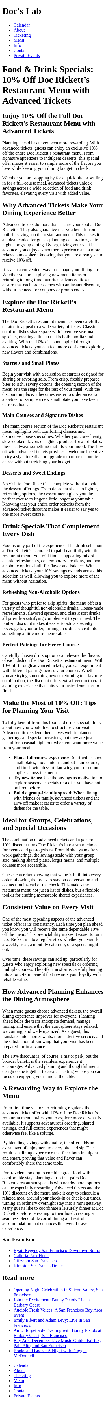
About (19, 30)
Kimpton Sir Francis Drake (38, 1265)
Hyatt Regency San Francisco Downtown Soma (57, 1250)
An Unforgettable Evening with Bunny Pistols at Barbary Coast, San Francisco (57, 1333)
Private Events (27, 55)
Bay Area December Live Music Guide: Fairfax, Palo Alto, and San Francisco (57, 1343)
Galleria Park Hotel (31, 1255)
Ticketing (22, 35)
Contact (21, 50)
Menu (19, 40)
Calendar (22, 25)
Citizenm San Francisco (35, 1260)
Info (17, 45)
